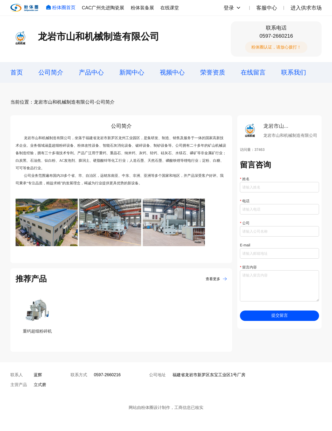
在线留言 (253, 72)
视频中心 (172, 72)
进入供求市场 (306, 7)
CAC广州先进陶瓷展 (103, 7)
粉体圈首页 (60, 7)
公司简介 (50, 72)
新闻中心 (131, 72)
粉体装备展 (142, 7)
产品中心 (91, 72)
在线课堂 (169, 7)
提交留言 (279, 315)
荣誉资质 (212, 72)
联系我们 (293, 72)
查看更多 (216, 279)
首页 (16, 72)
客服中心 (266, 7)
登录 (229, 7)
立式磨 (40, 384)
